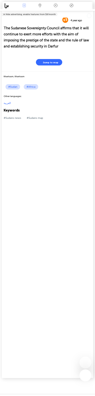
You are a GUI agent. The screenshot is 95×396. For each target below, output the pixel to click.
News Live (24, 5)
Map (40, 5)
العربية (7, 103)
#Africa (30, 86)
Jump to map (48, 62)
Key (71, 5)
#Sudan (12, 86)
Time (56, 5)
